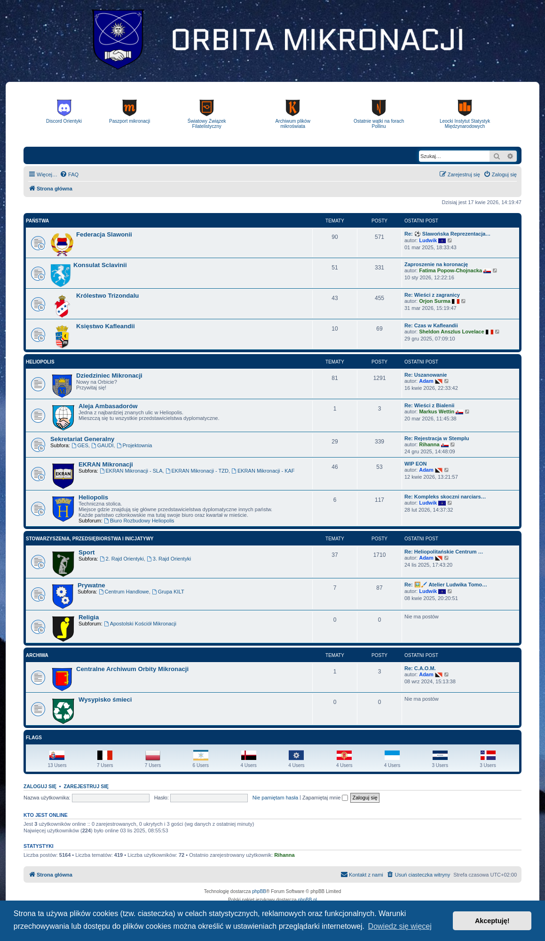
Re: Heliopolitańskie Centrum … (443, 551)
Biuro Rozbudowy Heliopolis (139, 520)
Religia (89, 617)
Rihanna (429, 444)
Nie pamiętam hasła (275, 797)
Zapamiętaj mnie (325, 797)
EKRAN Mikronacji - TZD (197, 471)
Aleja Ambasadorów (108, 406)
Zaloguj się (40, 786)
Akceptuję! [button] (492, 921)
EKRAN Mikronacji (106, 464)
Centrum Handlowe (124, 591)
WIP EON (415, 464)
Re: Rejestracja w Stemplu (436, 438)
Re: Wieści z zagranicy (432, 295)
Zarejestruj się (86, 786)
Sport (87, 552)
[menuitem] (69, 174)
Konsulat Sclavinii (100, 265)
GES (79, 445)
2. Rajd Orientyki (122, 558)
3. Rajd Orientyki (169, 558)
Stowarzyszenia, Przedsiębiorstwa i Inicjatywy (90, 538)
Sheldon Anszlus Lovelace (451, 331)
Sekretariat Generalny (82, 439)
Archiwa (37, 655)
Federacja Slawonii (104, 234)
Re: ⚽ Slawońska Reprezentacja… (447, 234)
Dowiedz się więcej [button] (400, 926)
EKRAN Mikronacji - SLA (131, 471)
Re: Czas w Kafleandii (431, 325)
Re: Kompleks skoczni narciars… (445, 496)
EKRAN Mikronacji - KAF (262, 471)
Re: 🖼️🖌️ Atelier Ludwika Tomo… (445, 584)
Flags (34, 737)
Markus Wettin (436, 411)
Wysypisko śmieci (105, 699)
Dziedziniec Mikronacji (109, 375)
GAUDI (102, 445)
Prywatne (91, 585)
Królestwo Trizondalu (107, 295)
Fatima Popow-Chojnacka (450, 270)
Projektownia (134, 445)
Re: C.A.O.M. (420, 668)
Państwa (37, 220)
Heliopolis (40, 361)
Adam (426, 381)
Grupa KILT (168, 591)
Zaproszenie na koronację (436, 264)
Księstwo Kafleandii (105, 326)
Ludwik (428, 240)
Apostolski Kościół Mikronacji (140, 623)
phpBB (259, 891)
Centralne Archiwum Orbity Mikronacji (132, 668)
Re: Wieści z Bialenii (429, 405)
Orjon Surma (434, 301)
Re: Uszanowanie (425, 375)
